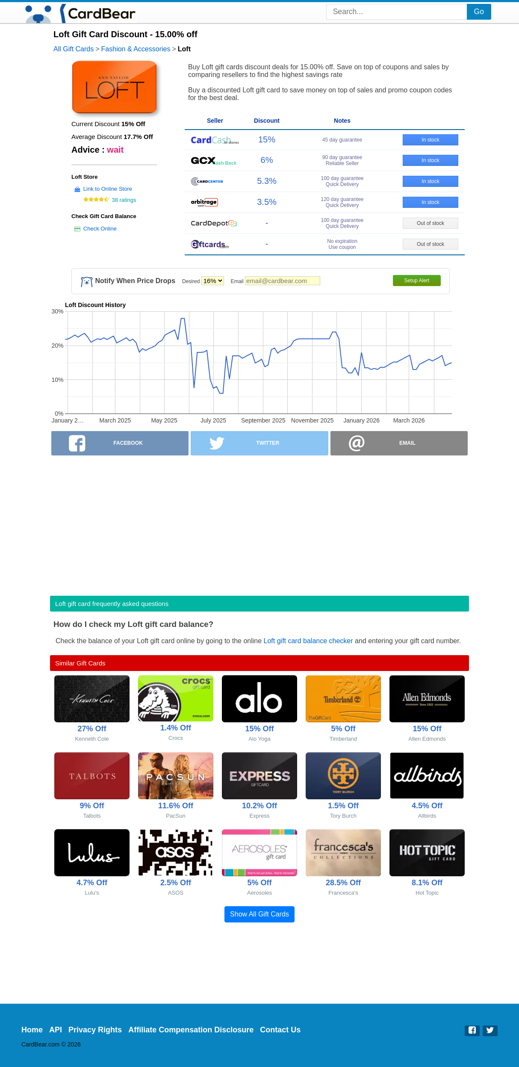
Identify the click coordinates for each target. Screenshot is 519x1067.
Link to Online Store (107, 189)
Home (32, 1030)
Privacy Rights (95, 1030)
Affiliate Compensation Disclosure (191, 1030)
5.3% (267, 181)
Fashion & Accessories (136, 49)
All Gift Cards (73, 49)
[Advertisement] (259, 523)
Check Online (100, 228)
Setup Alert (416, 281)
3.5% (267, 202)
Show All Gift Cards (259, 914)
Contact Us (280, 1030)
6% (267, 160)
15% (266, 139)
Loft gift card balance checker (308, 640)
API (55, 1030)
